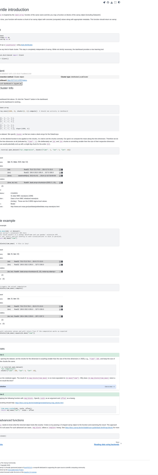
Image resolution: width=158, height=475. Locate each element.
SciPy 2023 (14, 132)
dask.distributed (74, 47)
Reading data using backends (20, 113)
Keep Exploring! (16, 153)
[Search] (22, 16)
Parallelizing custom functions (20, 101)
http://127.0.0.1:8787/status (64, 85)
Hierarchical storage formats (20, 70)
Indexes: (46, 194)
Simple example (129, 9)
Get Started (14, 24)
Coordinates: (46, 174)
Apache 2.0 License (69, 472)
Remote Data (15, 86)
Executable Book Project (54, 470)
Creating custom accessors (19, 117)
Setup (126, 6)
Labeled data (15, 42)
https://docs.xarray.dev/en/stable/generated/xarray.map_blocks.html (87, 413)
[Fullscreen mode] (115, 2)
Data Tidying (15, 89)
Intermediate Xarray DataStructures (22, 79)
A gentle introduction (19, 110)
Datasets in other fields (18, 83)
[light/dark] (119, 2)
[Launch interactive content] (104, 2)
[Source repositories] (108, 2)
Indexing (13, 60)
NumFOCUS (67, 467)
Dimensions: (45, 170)
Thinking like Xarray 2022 (19, 135)
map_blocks (15, 107)
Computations (15, 57)
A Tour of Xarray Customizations (21, 73)
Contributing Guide (17, 150)
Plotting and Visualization (19, 49)
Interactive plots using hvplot (20, 76)
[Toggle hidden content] (110, 394)
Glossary (13, 156)
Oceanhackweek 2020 (18, 138)
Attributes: (45, 198)
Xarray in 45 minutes (17, 27)
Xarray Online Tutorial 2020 (19, 141)
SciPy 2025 (14, 125)
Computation (15, 45)
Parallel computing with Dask (20, 63)
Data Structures (16, 39)
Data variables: (46, 187)
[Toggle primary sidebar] (40, 2)
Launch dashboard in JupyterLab (57, 89)
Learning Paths (15, 30)
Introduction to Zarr (17, 67)
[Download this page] (112, 2)
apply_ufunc (15, 104)
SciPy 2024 (14, 128)
